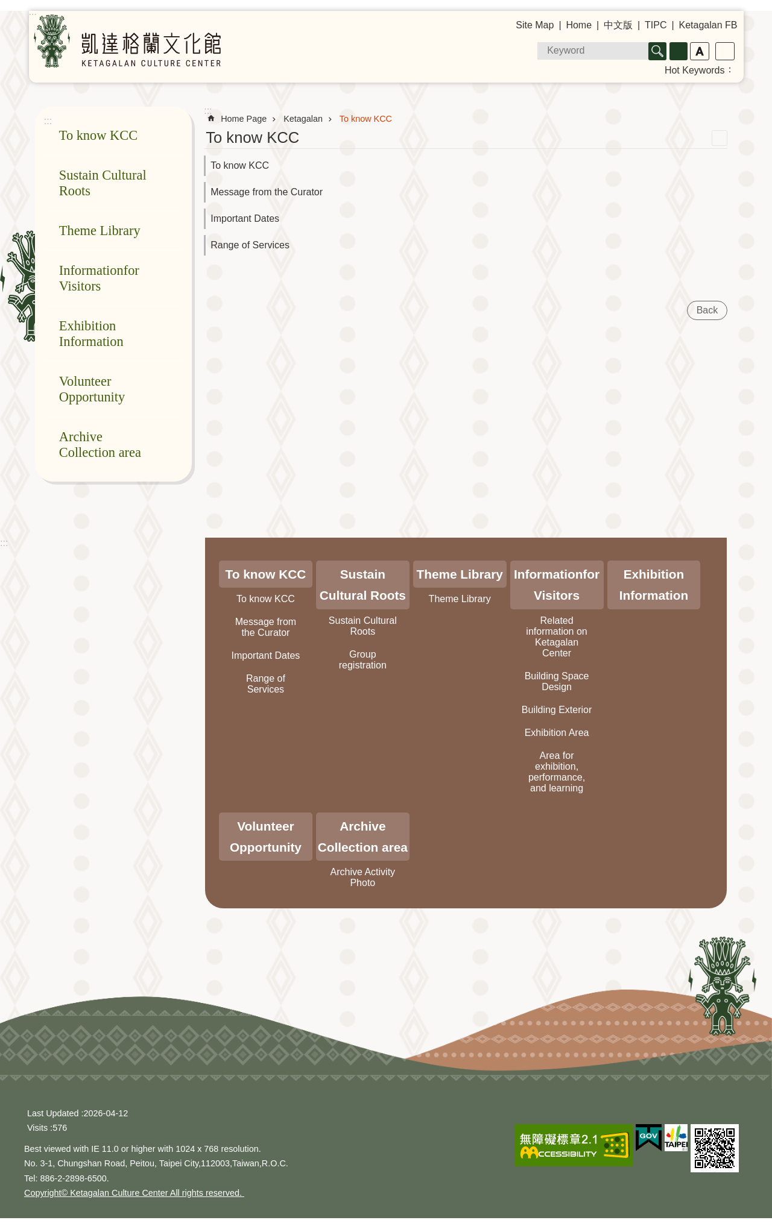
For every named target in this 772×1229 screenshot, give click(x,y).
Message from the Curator (266, 192)
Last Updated (53, 1113)
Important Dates (244, 218)
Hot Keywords (695, 70)
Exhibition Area (557, 733)
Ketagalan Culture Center (127, 41)
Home (579, 25)
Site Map (535, 25)
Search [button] (657, 51)
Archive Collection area (100, 444)
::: (4, 543)
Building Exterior (557, 710)
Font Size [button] (699, 51)
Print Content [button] (719, 138)
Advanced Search (678, 51)
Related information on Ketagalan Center (556, 636)
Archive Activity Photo (363, 877)
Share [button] (725, 51)
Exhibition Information (91, 333)
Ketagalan (303, 119)
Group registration (363, 659)
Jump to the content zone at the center (6, 6)
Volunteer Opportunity (92, 389)
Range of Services (250, 245)
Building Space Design (557, 681)
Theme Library (100, 230)
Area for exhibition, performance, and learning (556, 771)
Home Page (244, 119)
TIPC (655, 25)
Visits (37, 1128)
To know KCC (98, 135)
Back (707, 310)
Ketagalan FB (708, 25)
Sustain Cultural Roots (103, 183)
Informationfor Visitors (99, 278)
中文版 (618, 25)
